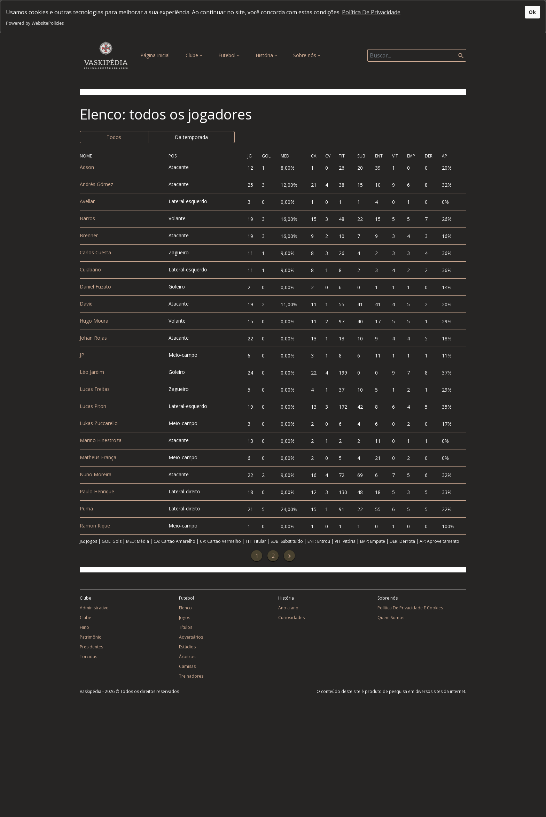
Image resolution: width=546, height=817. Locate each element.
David (86, 303)
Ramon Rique (95, 525)
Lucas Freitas (95, 389)
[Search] (416, 55)
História (266, 55)
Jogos (184, 618)
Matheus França (98, 457)
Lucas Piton (93, 406)
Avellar (87, 201)
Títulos (185, 627)
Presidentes (91, 647)
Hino (84, 627)
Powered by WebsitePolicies (35, 23)
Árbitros (187, 657)
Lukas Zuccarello (99, 423)
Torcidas (88, 657)
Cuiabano (90, 269)
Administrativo (94, 608)
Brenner (89, 235)
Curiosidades (291, 618)
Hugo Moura (94, 320)
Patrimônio (91, 637)
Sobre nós (306, 55)
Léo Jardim (92, 372)
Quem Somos (390, 618)
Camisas (187, 666)
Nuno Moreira (95, 474)
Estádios (187, 647)
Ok (532, 12)
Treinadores (191, 676)
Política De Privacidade (371, 12)
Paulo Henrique (97, 491)
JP (82, 355)
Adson (87, 167)
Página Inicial (156, 55)
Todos (114, 137)
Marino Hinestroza (101, 440)
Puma (86, 508)
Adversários (191, 637)
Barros (87, 218)
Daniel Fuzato (95, 286)
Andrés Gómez (96, 184)
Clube (194, 55)
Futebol (229, 55)
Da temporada (191, 137)
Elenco (185, 608)
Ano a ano (288, 608)
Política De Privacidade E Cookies (410, 608)
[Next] (289, 555)
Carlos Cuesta (95, 252)
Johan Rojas (93, 337)
